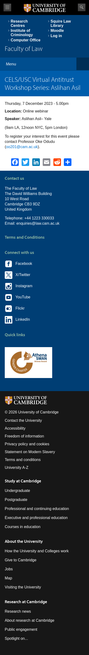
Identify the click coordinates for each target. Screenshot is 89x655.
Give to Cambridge (20, 560)
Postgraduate (16, 500)
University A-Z (16, 468)
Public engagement (21, 629)
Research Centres (19, 23)
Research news (18, 611)
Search (81, 7)
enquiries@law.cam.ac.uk (38, 223)
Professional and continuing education (37, 509)
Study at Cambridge (23, 481)
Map (8, 578)
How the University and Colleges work (37, 551)
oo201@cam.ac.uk (22, 147)
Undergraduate (17, 491)
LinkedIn (17, 320)
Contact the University (23, 420)
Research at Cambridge (26, 601)
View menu (7, 7)
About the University (24, 541)
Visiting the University (23, 587)
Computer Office (25, 40)
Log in (56, 36)
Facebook (18, 264)
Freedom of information (24, 436)
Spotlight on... (16, 638)
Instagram (18, 286)
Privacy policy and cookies (27, 444)
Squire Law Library (61, 23)
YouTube (17, 297)
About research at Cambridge (29, 620)
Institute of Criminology (22, 33)
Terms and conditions (23, 460)
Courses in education (22, 527)
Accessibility (15, 428)
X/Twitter (17, 275)
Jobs (9, 569)
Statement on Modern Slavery (30, 452)
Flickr (15, 308)
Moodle (57, 31)
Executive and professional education (36, 518)
